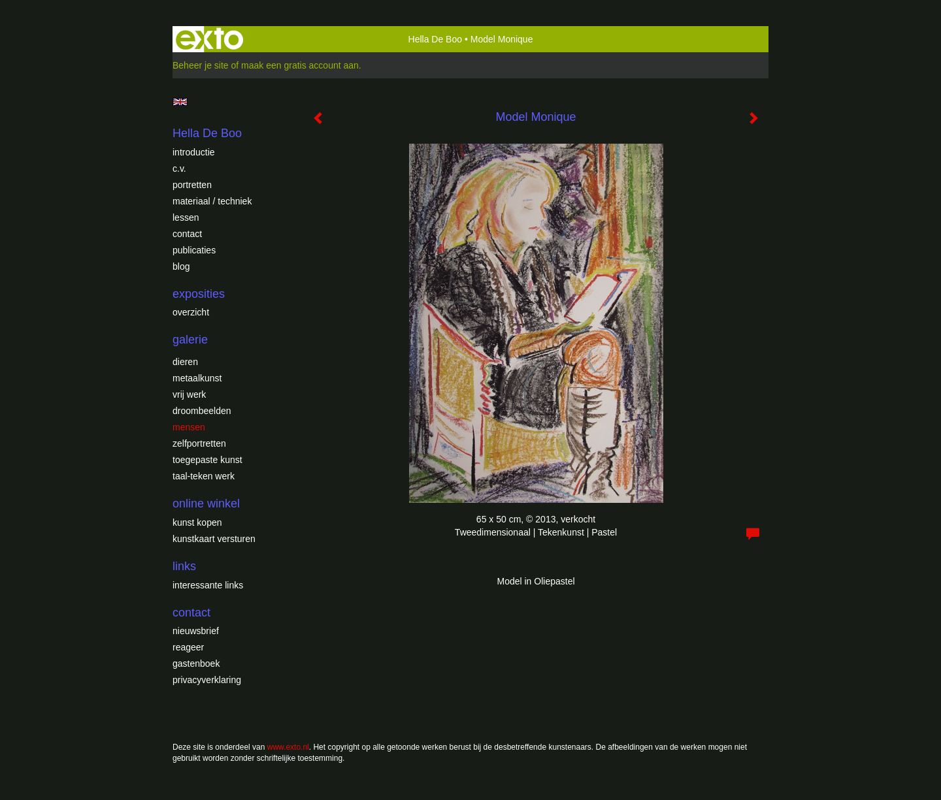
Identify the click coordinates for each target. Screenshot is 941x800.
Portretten (192, 185)
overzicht (191, 312)
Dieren (185, 362)
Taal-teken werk (204, 476)
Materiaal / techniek (212, 201)
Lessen (186, 217)
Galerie (190, 339)
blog (181, 266)
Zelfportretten (199, 443)
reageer (188, 647)
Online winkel (206, 503)
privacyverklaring (207, 680)
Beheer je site (201, 65)
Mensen (189, 427)
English (180, 102)
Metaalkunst (197, 378)
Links (184, 566)
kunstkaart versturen (214, 539)
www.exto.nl (288, 747)
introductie (194, 152)
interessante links (208, 585)
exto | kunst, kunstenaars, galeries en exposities (209, 39)
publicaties (194, 250)
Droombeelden (202, 411)
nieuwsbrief (196, 631)
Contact (187, 234)
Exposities (199, 293)
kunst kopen (197, 522)
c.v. (179, 168)
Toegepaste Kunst (207, 460)
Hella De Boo (435, 39)
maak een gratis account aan (300, 65)
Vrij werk (189, 394)
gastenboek (196, 663)
